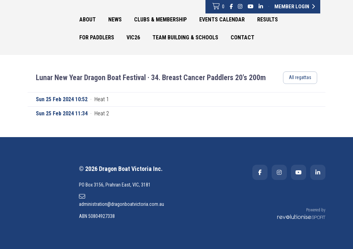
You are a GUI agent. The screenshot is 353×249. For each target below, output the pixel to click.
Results (267, 19)
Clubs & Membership (160, 19)
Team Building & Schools (185, 37)
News (115, 19)
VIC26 (133, 37)
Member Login (294, 6)
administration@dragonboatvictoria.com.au (121, 200)
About (87, 19)
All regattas (300, 77)
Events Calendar (222, 19)
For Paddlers (96, 37)
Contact (242, 37)
